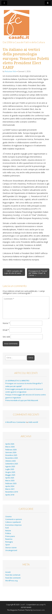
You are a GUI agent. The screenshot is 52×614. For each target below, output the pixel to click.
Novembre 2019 (11, 492)
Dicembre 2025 (11, 455)
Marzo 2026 (10, 447)
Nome (6, 323)
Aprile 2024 (9, 486)
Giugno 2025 (10, 472)
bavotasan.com (39, 610)
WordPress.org (11, 580)
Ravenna (8, 539)
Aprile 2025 (9, 478)
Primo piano (10, 536)
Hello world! (33, 422)
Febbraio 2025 (11, 483)
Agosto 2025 (10, 466)
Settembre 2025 (11, 464)
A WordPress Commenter (15, 422)
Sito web (6, 336)
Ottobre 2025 (10, 461)
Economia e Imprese (13, 525)
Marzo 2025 (10, 480)
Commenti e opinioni (13, 519)
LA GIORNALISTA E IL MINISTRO (17, 381)
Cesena (8, 516)
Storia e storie (11, 547)
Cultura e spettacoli (13, 522)
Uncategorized (11, 550)
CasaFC (22, 605)
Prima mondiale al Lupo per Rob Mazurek (21, 400)
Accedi (8, 572)
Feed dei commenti (13, 578)
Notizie (8, 530)
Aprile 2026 (9, 444)
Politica (8, 533)
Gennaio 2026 (10, 452)
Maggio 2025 (10, 475)
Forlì (7, 528)
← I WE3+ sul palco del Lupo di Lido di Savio (13, 272)
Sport (7, 545)
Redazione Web (10, 71)
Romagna (9, 542)
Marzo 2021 (10, 489)
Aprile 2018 (9, 495)
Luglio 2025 (9, 469)
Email (6, 330)
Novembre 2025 (11, 458)
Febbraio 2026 (11, 450)
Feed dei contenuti (12, 575)
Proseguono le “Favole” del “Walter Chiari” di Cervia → (38, 273)
